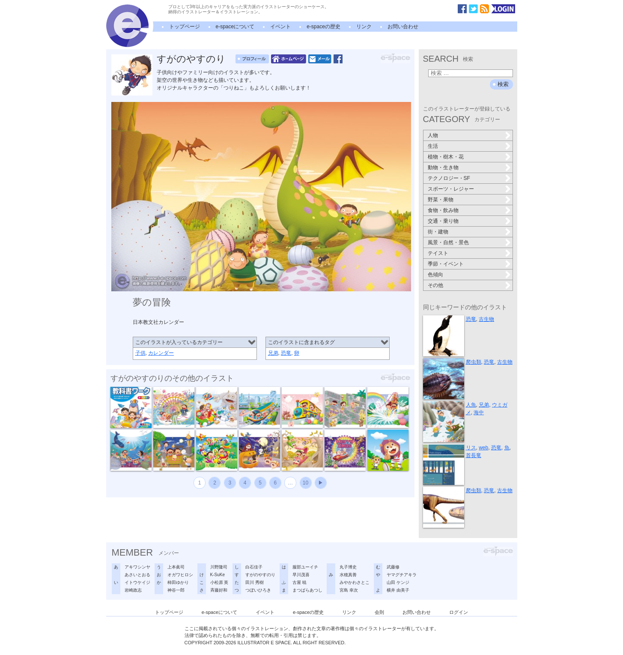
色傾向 (435, 275)
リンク (364, 27)
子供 (140, 353)
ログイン (458, 612)
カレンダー (161, 353)
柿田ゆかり (178, 582)
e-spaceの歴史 (323, 27)
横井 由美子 (398, 590)
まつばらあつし (307, 590)
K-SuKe (217, 574)
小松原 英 (219, 582)
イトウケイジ (137, 582)
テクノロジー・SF (449, 178)
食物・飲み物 (443, 210)
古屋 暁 (299, 582)
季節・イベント (446, 264)
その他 (435, 285)
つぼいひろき (258, 590)
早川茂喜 (301, 574)
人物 (433, 135)
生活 (433, 146)
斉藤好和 (218, 590)
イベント (280, 27)
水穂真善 (348, 574)
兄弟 (273, 353)
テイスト (438, 253)
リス (471, 448)
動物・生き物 (443, 167)
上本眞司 (176, 567)
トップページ (184, 27)
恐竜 (286, 353)
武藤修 (393, 567)
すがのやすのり (191, 59)
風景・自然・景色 (448, 242)
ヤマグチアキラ (402, 574)
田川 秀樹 (254, 582)
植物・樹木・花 (446, 157)
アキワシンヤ (137, 567)
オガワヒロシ (180, 574)
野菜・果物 (440, 200)
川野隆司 (218, 567)
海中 (479, 413)
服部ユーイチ (305, 567)
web (483, 448)
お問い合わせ (403, 27)
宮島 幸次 (349, 590)
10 (305, 483)
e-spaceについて (235, 27)
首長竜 (473, 455)
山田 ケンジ (398, 582)
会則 (379, 612)
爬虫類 (473, 362)
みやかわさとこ (355, 582)
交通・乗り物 (443, 221)
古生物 (486, 319)
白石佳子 (253, 567)
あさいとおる (137, 574)
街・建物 (438, 232)
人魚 (471, 405)
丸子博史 (348, 567)
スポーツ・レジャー (451, 189)
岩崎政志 (133, 590)
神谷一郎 (176, 590)
